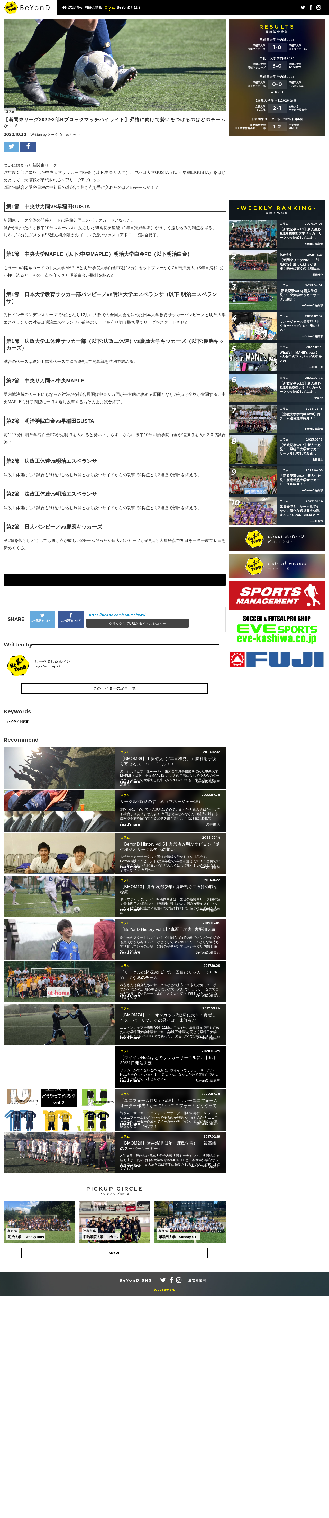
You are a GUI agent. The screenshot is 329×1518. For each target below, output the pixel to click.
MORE (114, 1441)
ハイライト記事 (20, 722)
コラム (109, 7)
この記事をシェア (71, 617)
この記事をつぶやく (42, 617)
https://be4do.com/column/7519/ (117, 615)
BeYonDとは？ (129, 7)
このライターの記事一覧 (114, 688)
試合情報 (75, 7)
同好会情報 (93, 7)
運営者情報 (197, 1469)
